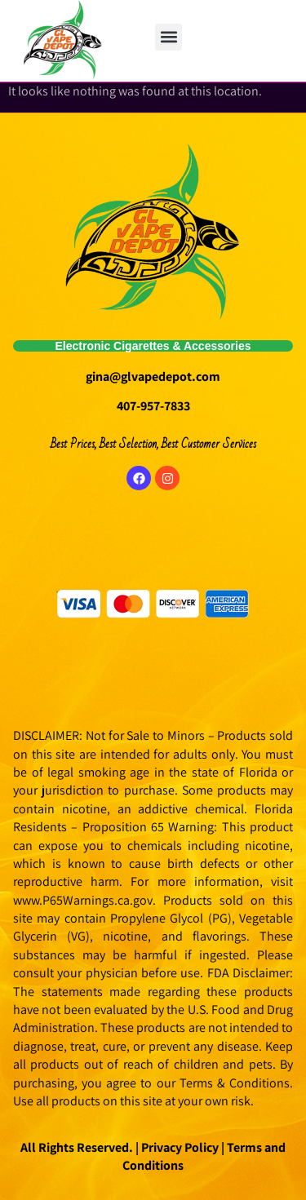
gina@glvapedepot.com (153, 376)
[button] (168, 37)
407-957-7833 (153, 405)
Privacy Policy (179, 1147)
